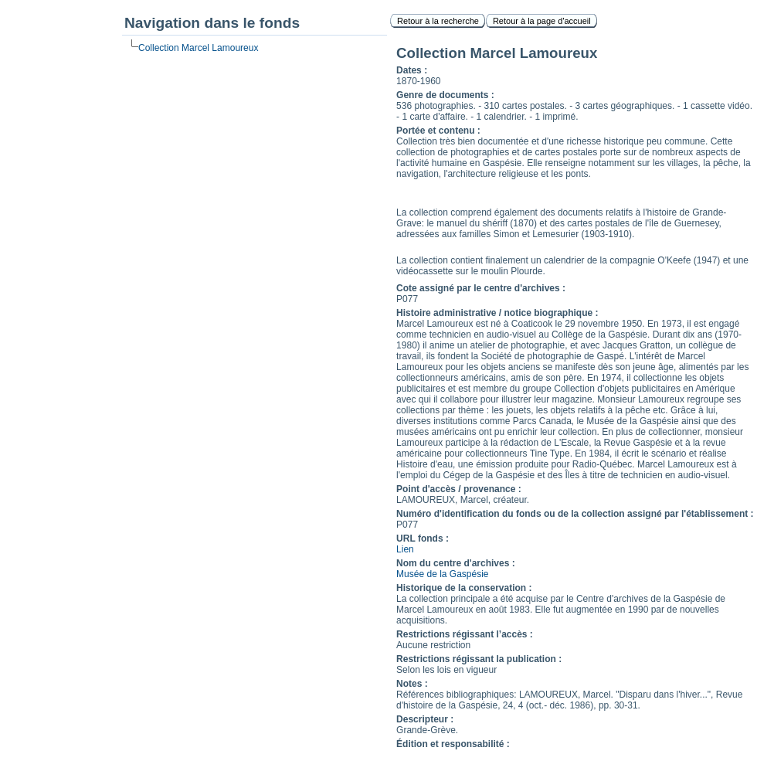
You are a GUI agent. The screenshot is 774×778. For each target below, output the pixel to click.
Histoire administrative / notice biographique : (497, 312)
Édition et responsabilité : (453, 744)
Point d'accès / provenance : (458, 489)
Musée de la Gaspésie (442, 574)
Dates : (411, 70)
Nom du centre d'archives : (455, 563)
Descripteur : (424, 719)
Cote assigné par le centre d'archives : (480, 288)
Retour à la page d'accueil (542, 20)
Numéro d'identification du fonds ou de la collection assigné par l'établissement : (574, 513)
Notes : (412, 683)
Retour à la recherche (438, 20)
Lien (405, 549)
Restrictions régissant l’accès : (464, 634)
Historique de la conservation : (463, 588)
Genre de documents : (445, 95)
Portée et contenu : (438, 130)
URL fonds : (422, 538)
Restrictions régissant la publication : (479, 659)
